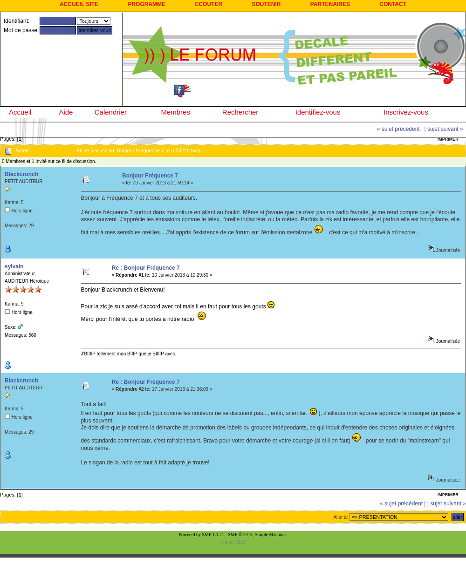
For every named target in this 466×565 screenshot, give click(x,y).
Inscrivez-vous (406, 112)
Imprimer (448, 139)
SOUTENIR (266, 4)
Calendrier (111, 112)
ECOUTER (208, 4)
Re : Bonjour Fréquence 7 (146, 268)
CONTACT (392, 4)
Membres (175, 112)
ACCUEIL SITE (79, 4)
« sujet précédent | (400, 129)
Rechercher (240, 112)
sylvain (14, 266)
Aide (66, 112)
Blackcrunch (21, 174)
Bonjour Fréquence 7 (150, 175)
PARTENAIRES (330, 4)
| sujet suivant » (444, 129)
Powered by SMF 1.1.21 (202, 534)
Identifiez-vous (318, 112)
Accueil (20, 112)
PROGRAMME (146, 4)
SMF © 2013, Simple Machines (257, 534)
